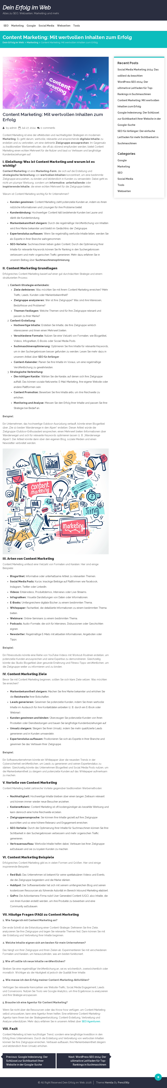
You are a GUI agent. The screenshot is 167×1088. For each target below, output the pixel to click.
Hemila (109, 1082)
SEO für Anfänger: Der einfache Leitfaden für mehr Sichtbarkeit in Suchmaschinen (137, 137)
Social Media (46, 25)
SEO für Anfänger (48, 356)
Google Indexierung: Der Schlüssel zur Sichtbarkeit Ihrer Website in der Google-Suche (139, 118)
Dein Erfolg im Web (27, 7)
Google (31, 25)
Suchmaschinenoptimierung (52, 260)
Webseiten (63, 25)
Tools (76, 25)
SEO (6, 25)
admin (13, 127)
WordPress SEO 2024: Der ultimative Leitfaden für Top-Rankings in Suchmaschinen (135, 88)
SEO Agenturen (91, 1021)
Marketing (17, 25)
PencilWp (123, 1082)
